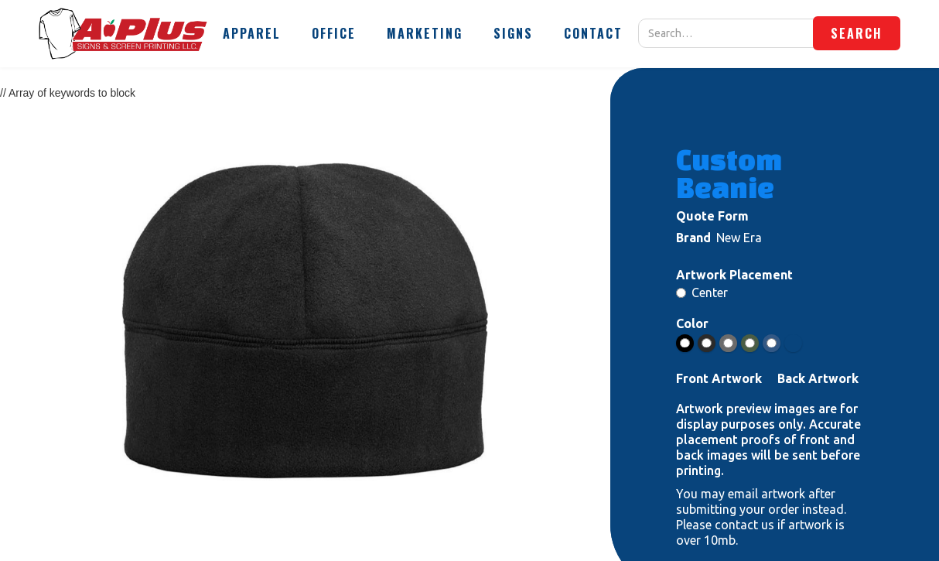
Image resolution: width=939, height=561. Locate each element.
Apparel (252, 33)
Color (692, 323)
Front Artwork (719, 378)
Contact (593, 33)
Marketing (425, 33)
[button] (251, 33)
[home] (123, 33)
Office (334, 33)
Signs (513, 33)
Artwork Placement (734, 275)
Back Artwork (818, 378)
